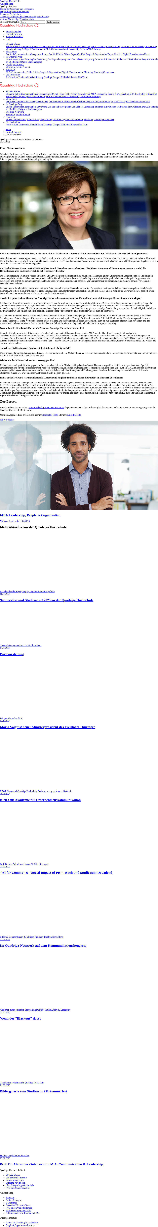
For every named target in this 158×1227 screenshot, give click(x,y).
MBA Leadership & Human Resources (46, 407)
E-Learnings (11, 1203)
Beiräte (19, 67)
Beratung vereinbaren (15, 1183)
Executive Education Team (18, 1205)
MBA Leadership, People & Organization (110, 46)
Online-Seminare (13, 1200)
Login (8, 39)
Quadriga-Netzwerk (15, 64)
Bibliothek (66, 77)
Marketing (89, 72)
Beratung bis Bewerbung (35, 59)
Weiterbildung (6, 4)
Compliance (108, 72)
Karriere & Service (14, 36)
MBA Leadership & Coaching (143, 46)
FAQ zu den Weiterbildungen (19, 1208)
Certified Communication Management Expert (27, 54)
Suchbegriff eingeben (10, 22)
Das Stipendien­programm (59, 59)
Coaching (98, 72)
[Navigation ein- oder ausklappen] (1, 82)
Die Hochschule (13, 74)
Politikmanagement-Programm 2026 (22, 1213)
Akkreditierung (36, 77)
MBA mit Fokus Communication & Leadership (27, 46)
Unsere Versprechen (15, 59)
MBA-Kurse (11, 51)
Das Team (82, 77)
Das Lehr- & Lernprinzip (83, 59)
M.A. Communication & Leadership (62, 49)
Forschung (10, 69)
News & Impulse (13, 31)
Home (8, 129)
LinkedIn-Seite (74, 415)
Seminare (10, 1197)
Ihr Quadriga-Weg (14, 57)
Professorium (12, 77)
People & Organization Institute (20, 1225)
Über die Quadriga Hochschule (20, 1185)
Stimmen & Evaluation (105, 59)
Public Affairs (33, 72)
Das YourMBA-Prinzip (90, 49)
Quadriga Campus (52, 77)
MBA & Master (13, 44)
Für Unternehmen (14, 34)
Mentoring (10, 67)
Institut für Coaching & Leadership (22, 1222)
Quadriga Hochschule (10, 1)
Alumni (26, 67)
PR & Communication (16, 72)
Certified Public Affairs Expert (63, 54)
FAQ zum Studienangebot (30, 62)
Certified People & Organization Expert (95, 54)
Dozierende (23, 77)
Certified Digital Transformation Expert (132, 54)
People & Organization (50, 72)
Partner (74, 77)
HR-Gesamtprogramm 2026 (18, 1210)
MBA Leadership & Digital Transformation (25, 49)
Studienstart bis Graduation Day (131, 59)
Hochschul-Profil (50, 415)
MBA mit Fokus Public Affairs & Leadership (70, 46)
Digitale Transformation (72, 72)
